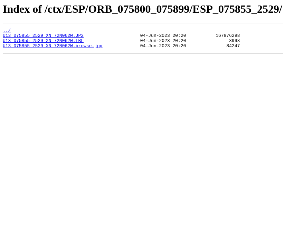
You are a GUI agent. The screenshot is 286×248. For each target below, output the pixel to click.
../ (7, 31)
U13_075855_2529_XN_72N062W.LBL (43, 43)
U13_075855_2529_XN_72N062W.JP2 (43, 37)
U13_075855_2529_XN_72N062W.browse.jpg (53, 49)
